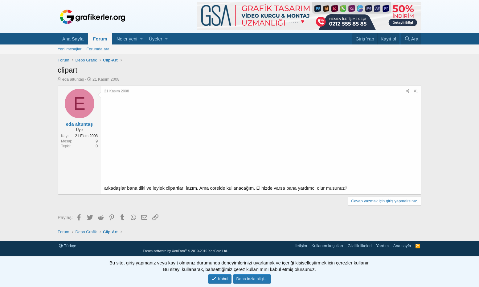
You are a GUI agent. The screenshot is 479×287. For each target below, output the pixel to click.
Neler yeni (127, 38)
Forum (100, 38)
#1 (416, 91)
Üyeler (155, 38)
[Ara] (411, 38)
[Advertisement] (261, 141)
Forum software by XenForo (185, 251)
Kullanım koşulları (327, 245)
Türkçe (67, 245)
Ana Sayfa (73, 38)
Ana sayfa (402, 245)
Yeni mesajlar (70, 49)
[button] (141, 38)
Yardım (382, 245)
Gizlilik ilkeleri (360, 245)
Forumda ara (98, 49)
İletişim (301, 245)
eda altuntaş (73, 79)
